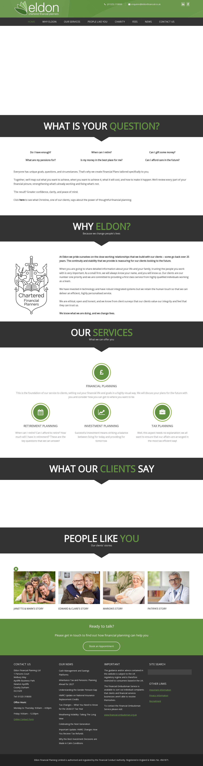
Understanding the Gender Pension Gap (78, 689)
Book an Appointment (101, 646)
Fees (135, 21)
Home (31, 21)
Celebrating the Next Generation (74, 724)
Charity (120, 21)
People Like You (97, 21)
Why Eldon (49, 21)
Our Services (72, 21)
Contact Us (166, 21)
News (148, 21)
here (22, 200)
